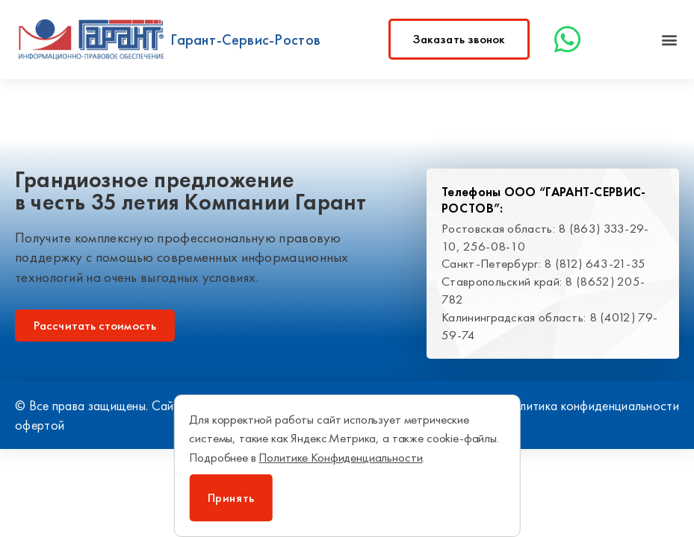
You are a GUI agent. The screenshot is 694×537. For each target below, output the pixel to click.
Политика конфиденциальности (591, 405)
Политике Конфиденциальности (340, 457)
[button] (669, 39)
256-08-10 (494, 246)
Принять (231, 497)
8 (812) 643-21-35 (594, 263)
